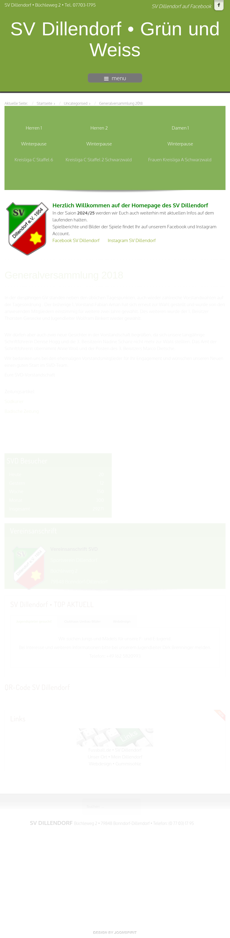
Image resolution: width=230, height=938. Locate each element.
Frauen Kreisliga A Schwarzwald (179, 159)
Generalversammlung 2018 (63, 274)
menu (115, 77)
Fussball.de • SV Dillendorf (115, 749)
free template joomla (115, 932)
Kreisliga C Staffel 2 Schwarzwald (99, 159)
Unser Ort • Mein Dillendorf (115, 756)
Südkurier (14, 401)
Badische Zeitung (21, 411)
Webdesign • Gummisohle (115, 763)
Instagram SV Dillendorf (132, 240)
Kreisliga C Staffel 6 (34, 159)
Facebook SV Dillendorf (75, 240)
